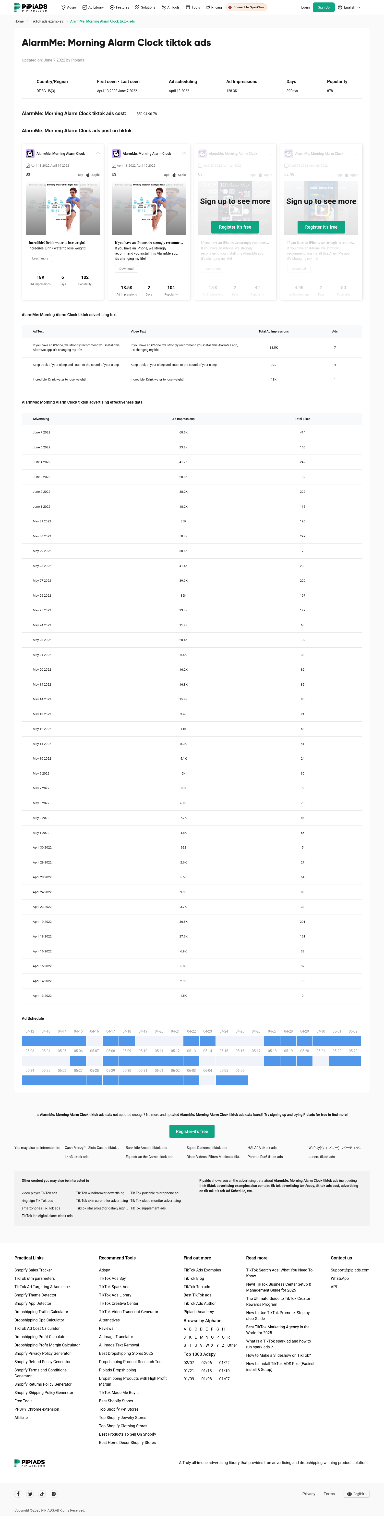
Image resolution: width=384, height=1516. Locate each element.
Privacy (308, 1493)
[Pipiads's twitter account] (30, 1494)
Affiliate (21, 1417)
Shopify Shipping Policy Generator (43, 1392)
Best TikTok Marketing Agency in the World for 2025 (277, 1330)
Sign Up (324, 7)
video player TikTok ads (39, 1193)
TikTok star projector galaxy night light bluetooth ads (103, 1208)
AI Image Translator (116, 1336)
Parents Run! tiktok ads (265, 1157)
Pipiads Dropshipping (117, 1370)
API (334, 1286)
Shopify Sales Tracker (33, 1270)
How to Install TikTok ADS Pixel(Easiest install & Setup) (280, 1366)
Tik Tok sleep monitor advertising (155, 1201)
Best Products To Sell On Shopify (127, 1434)
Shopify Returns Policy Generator (43, 1384)
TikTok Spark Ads (114, 1286)
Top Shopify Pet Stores (119, 1409)
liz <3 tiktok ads (77, 1157)
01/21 (189, 1370)
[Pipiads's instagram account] (54, 1494)
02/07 (189, 1362)
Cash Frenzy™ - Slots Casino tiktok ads (94, 1148)
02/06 (207, 1362)
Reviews (106, 1328)
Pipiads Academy (199, 1311)
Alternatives (109, 1320)
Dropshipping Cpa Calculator (39, 1320)
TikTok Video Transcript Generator (128, 1311)
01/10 (224, 1370)
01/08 (207, 1379)
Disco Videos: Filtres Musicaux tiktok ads (217, 1157)
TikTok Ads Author (200, 1303)
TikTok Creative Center (118, 1303)
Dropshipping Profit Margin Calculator (47, 1345)
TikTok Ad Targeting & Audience (42, 1286)
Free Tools (23, 1401)
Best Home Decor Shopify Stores (127, 1442)
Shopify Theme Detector (35, 1295)
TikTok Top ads (197, 1286)
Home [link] (19, 21)
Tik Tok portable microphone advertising (157, 1193)
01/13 (207, 1370)
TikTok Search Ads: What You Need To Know (279, 1273)
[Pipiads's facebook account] (18, 1494)
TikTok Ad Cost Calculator (37, 1328)
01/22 (224, 1362)
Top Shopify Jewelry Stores (122, 1417)
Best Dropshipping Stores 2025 (126, 1353)
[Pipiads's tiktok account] (42, 1494)
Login (305, 7)
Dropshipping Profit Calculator (40, 1336)
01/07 (224, 1379)
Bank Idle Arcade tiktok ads (146, 1148)
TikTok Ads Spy (112, 1278)
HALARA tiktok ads (262, 1148)
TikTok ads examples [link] (47, 21)
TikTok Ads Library (115, 1295)
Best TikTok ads (197, 1295)
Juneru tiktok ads (322, 1157)
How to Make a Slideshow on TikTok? (278, 1355)
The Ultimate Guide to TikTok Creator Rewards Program (278, 1301)
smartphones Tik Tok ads (41, 1208)
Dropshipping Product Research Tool (130, 1361)
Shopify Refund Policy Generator (42, 1361)
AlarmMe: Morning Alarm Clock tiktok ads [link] (102, 21)
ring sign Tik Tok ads (37, 1201)
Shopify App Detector (32, 1303)
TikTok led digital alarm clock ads (47, 1216)
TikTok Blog (194, 1278)
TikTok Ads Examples (202, 1270)
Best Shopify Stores (116, 1401)
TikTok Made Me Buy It (119, 1392)
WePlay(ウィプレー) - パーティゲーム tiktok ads (339, 1148)
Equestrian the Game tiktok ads (149, 1157)
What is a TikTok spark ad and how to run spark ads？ (278, 1344)
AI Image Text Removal (119, 1345)
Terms (329, 1493)
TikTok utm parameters (34, 1278)
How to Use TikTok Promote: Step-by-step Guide (278, 1315)
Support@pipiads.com (350, 1270)
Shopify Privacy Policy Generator (42, 1353)
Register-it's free (235, 227)
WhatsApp (340, 1278)
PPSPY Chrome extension (36, 1409)
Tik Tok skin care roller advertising (102, 1201)
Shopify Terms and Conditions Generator (40, 1373)
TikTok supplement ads (148, 1208)
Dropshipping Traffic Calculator (41, 1311)
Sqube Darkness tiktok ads (207, 1148)
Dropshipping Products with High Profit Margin (133, 1381)
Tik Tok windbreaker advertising (100, 1193)
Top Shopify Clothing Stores (123, 1426)
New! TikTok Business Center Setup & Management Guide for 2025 (278, 1287)
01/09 (189, 1379)
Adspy (104, 1270)
